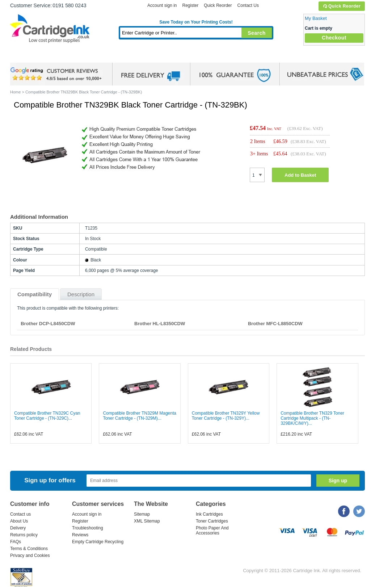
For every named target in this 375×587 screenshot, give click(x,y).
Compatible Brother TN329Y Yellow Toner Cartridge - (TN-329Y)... (226, 416)
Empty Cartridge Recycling (97, 541)
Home (25, 56)
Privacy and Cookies (30, 555)
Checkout (334, 38)
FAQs (15, 541)
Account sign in (162, 5)
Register (190, 5)
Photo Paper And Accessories (212, 530)
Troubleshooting (87, 528)
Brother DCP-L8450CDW (48, 323)
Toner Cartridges (121, 56)
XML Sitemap (147, 521)
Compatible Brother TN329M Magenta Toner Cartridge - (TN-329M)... (139, 416)
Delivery (18, 528)
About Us (19, 521)
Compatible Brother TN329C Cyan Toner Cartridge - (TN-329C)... (47, 416)
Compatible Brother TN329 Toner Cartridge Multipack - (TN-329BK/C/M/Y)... (312, 418)
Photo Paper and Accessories (198, 56)
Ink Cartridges (65, 56)
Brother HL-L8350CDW (159, 323)
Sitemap (142, 514)
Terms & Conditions (29, 548)
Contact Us (248, 5)
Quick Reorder (342, 6)
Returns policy (24, 534)
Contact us (20, 514)
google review (57, 74)
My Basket (316, 18)
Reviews (80, 534)
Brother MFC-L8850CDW (275, 323)
